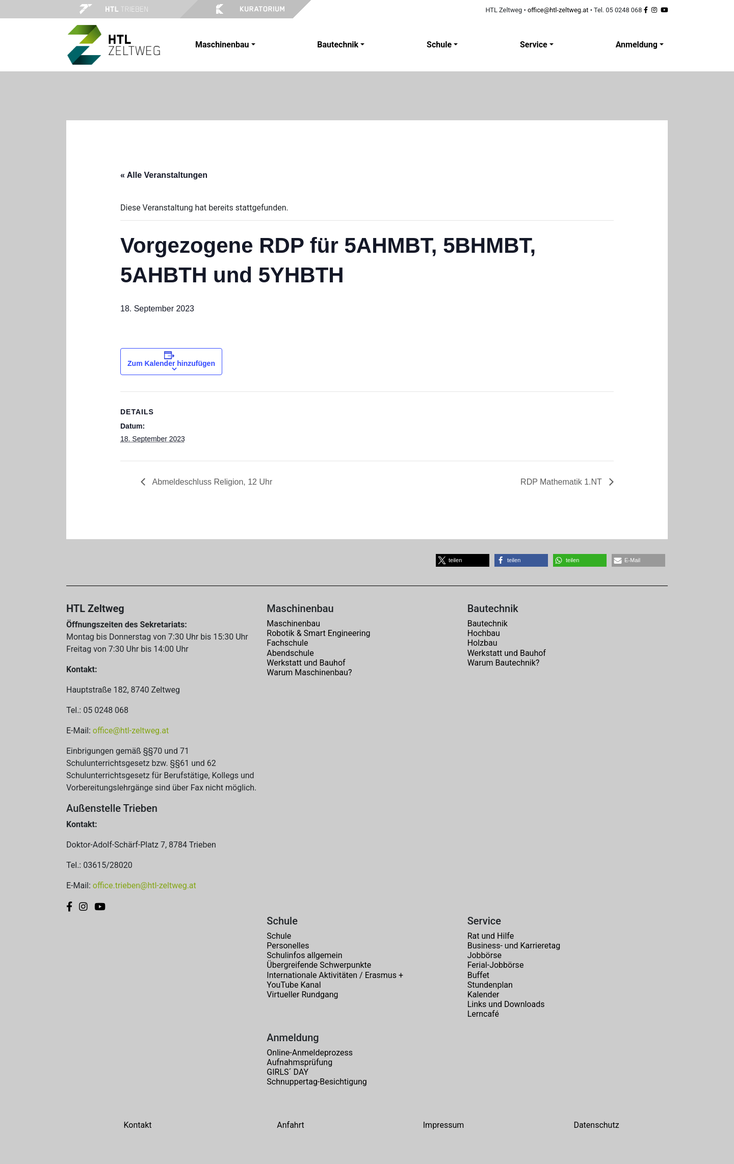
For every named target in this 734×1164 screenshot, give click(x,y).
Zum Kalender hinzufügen (171, 363)
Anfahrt (290, 1125)
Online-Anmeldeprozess (310, 1052)
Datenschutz (596, 1125)
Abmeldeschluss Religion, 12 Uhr (211, 482)
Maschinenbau (293, 623)
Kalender (483, 994)
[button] (462, 560)
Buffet (478, 975)
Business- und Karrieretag (513, 945)
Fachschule (287, 643)
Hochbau (483, 633)
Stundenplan (490, 985)
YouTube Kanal (294, 985)
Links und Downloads (506, 1004)
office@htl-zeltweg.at (558, 10)
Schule (279, 936)
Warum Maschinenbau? (309, 672)
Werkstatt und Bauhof (306, 663)
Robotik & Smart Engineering (318, 633)
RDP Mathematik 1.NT (562, 482)
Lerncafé (483, 1014)
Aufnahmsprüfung (299, 1062)
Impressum (443, 1125)
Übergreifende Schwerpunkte (319, 965)
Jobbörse (484, 955)
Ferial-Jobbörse (495, 965)
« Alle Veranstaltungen (163, 175)
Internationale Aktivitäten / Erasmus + (335, 975)
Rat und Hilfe (490, 936)
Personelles (288, 945)
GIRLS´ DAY (287, 1072)
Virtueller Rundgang (302, 994)
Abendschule (290, 653)
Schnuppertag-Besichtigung (317, 1082)
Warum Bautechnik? (503, 663)
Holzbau (482, 643)
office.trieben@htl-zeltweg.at (144, 885)
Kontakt (137, 1125)
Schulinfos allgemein (304, 955)
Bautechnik (487, 623)
